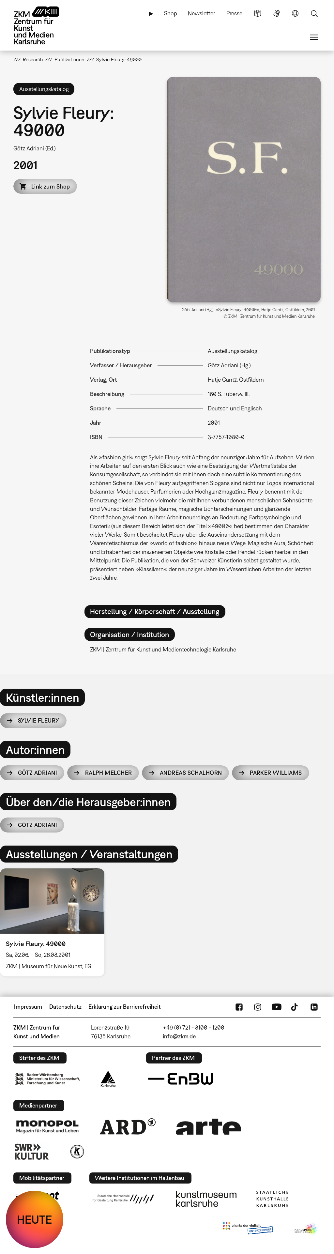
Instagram (257, 1006)
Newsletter (201, 13)
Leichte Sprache (257, 13)
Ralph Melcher (108, 772)
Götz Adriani (37, 772)
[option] (55, 922)
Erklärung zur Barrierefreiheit (124, 1006)
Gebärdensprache (276, 13)
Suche (314, 13)
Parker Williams (276, 772)
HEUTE (34, 1219)
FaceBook (239, 1006)
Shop (170, 13)
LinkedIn (314, 1006)
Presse (234, 13)
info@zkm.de (179, 1036)
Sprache (295, 13)
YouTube (276, 1006)
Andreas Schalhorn (191, 772)
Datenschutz (65, 1006)
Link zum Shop (50, 186)
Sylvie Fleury (38, 720)
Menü (314, 37)
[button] (244, 189)
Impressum (28, 1006)
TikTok (295, 1006)
